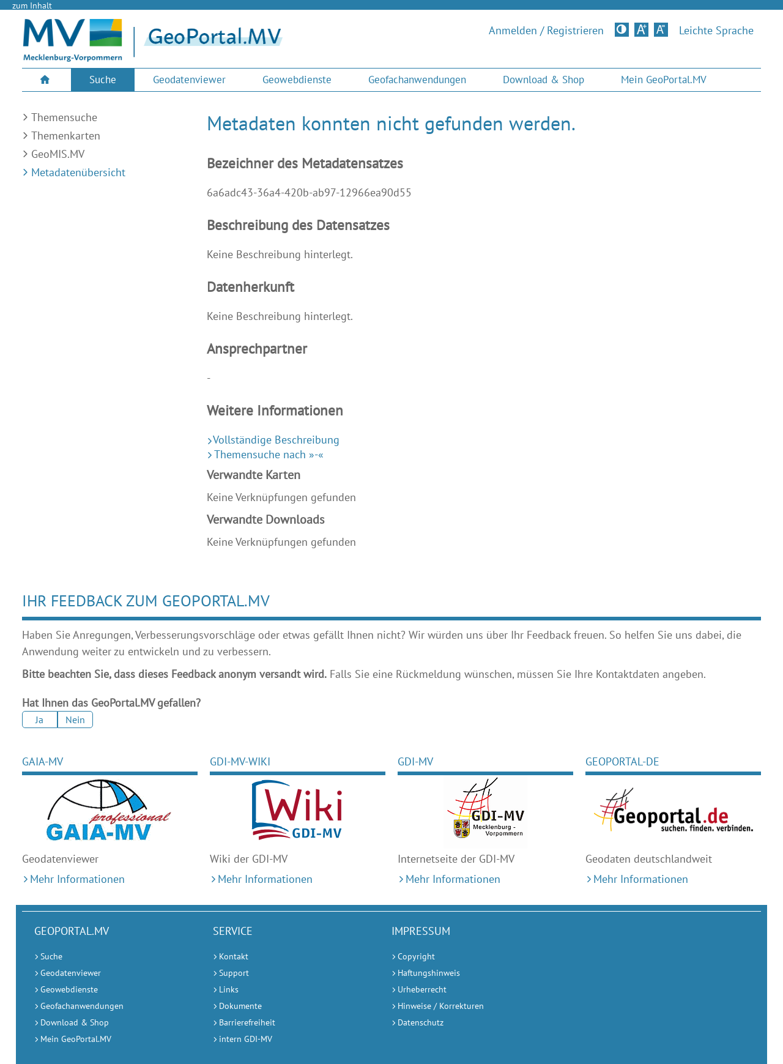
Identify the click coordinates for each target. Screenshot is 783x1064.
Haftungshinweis (429, 972)
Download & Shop (543, 79)
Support (234, 972)
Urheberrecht (422, 989)
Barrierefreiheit (247, 1022)
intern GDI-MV (245, 1038)
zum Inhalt (32, 5)
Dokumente (240, 1005)
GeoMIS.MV (57, 154)
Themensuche (64, 117)
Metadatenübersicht (78, 172)
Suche (102, 79)
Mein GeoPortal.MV (664, 79)
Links (229, 989)
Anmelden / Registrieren (546, 30)
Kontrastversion (623, 29)
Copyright (416, 956)
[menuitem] (46, 80)
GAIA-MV (42, 761)
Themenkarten (65, 135)
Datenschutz (420, 1022)
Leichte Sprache (716, 30)
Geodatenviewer (189, 79)
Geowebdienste (297, 79)
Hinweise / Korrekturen (441, 1005)
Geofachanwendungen (417, 79)
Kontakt (233, 956)
